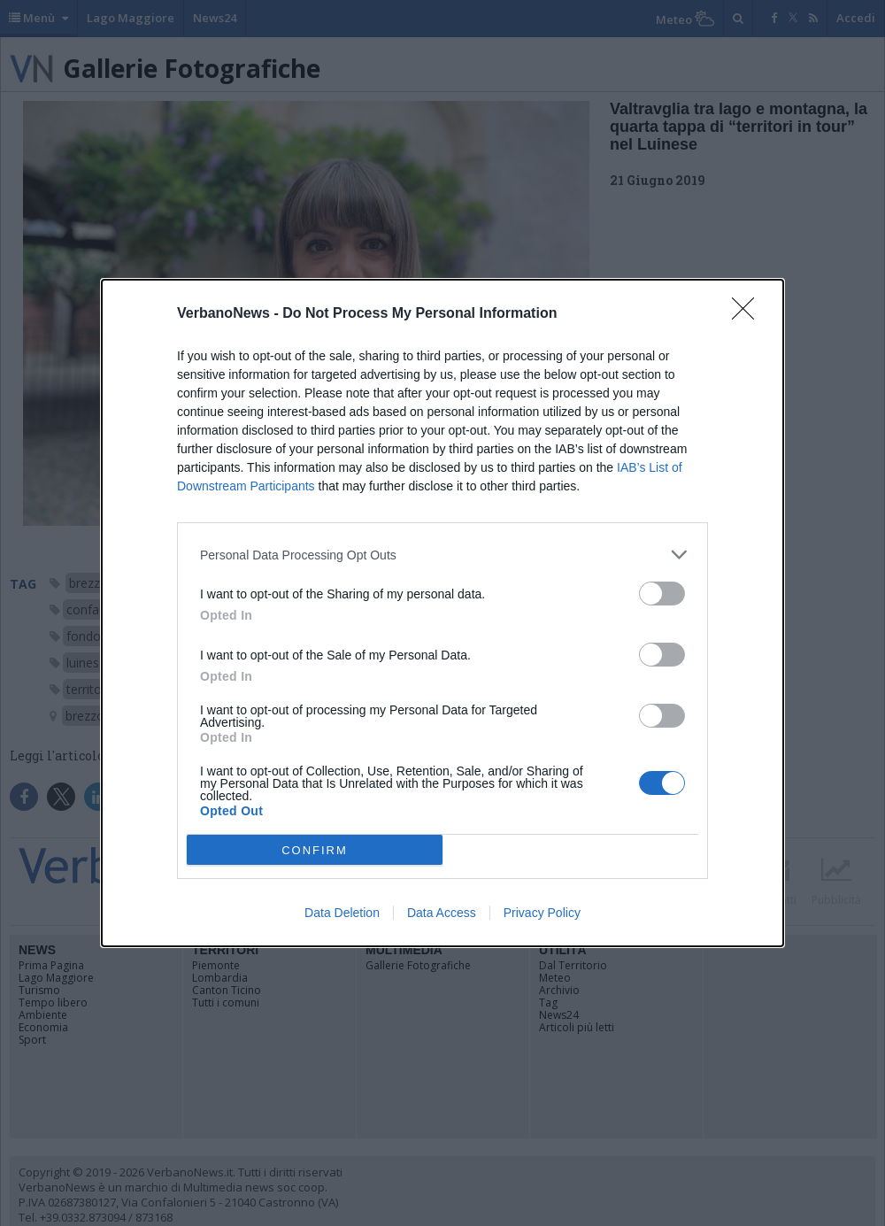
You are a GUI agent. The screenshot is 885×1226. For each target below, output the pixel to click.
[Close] (749, 314)
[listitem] (442, 554)
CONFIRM (314, 850)
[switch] (662, 593)
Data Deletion (342, 913)
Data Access (441, 913)
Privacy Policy (542, 913)
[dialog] (442, 613)
